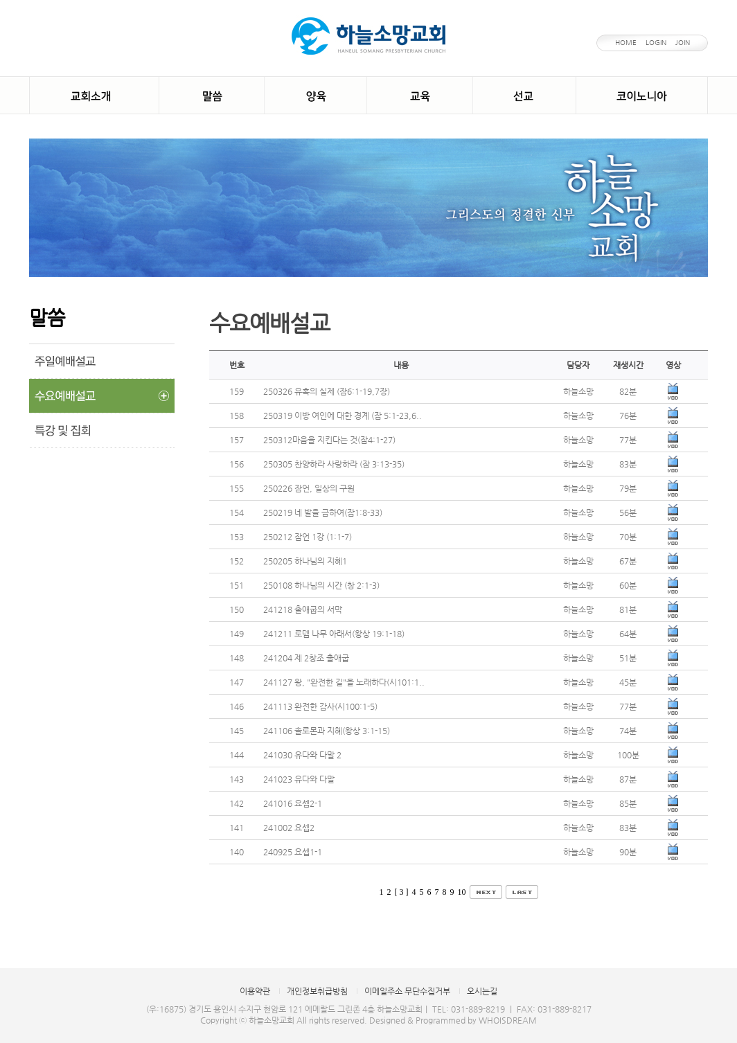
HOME (626, 42)
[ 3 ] (402, 892)
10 (462, 892)
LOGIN (656, 42)
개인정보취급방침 (317, 991)
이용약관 (255, 991)
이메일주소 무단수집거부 (407, 991)
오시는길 (482, 991)
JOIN (682, 42)
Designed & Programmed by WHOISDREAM (453, 1020)
